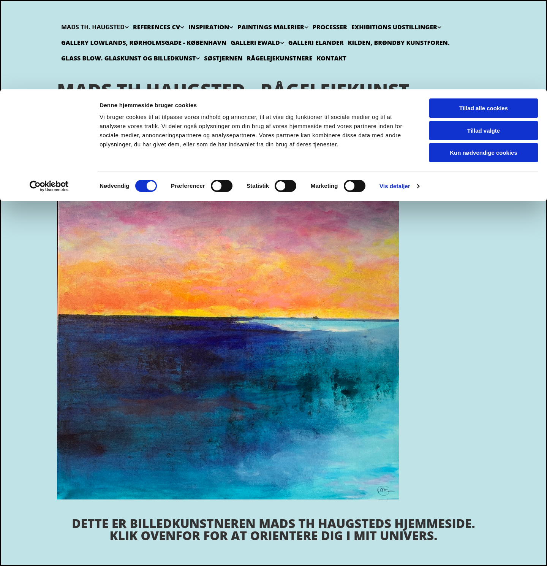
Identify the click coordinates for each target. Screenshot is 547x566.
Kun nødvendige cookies (483, 63)
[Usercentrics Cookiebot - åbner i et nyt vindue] (49, 97)
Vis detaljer (394, 97)
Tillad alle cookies (483, 19)
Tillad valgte (483, 41)
